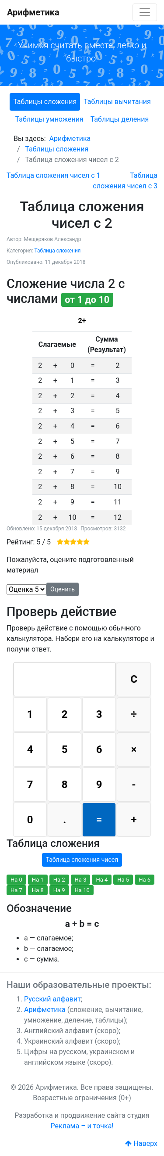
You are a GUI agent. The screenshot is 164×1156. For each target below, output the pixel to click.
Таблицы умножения (49, 119)
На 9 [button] (59, 890)
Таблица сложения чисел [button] (82, 859)
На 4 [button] (102, 879)
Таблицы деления (120, 119)
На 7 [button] (16, 890)
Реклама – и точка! (82, 1126)
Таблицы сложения (45, 101)
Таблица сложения (57, 251)
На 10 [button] (82, 890)
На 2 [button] (59, 879)
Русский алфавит (52, 999)
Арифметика (33, 12)
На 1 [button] (38, 879)
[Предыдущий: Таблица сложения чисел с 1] (54, 175)
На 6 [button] (144, 879)
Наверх (141, 1143)
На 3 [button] (81, 879)
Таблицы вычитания (117, 101)
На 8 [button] (38, 890)
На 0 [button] (16, 879)
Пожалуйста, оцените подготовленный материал (70, 564)
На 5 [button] (123, 879)
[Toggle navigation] (145, 12)
